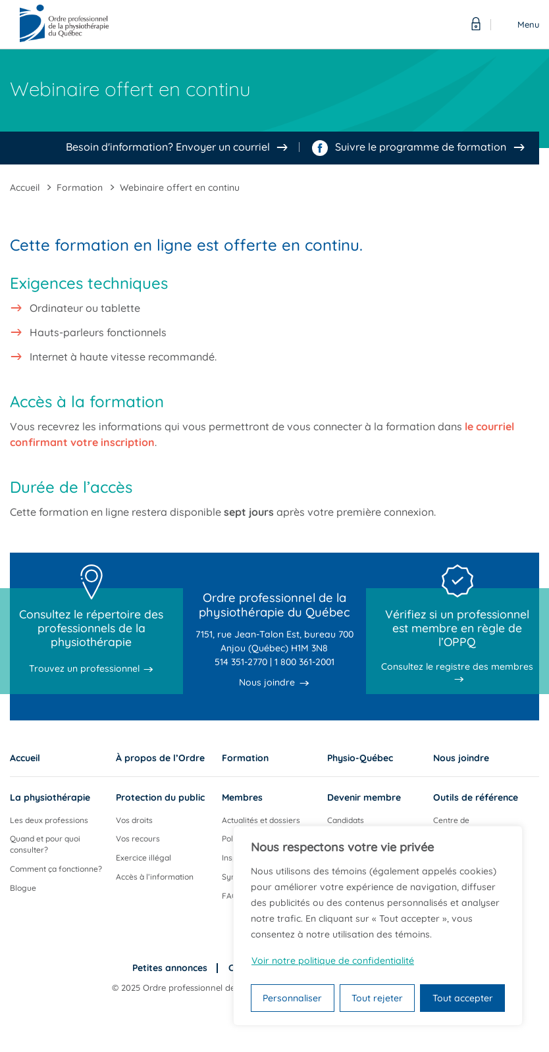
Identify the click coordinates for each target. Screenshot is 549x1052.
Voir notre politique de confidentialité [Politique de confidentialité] (332, 960)
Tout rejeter (377, 998)
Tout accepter (462, 998)
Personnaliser (292, 998)
